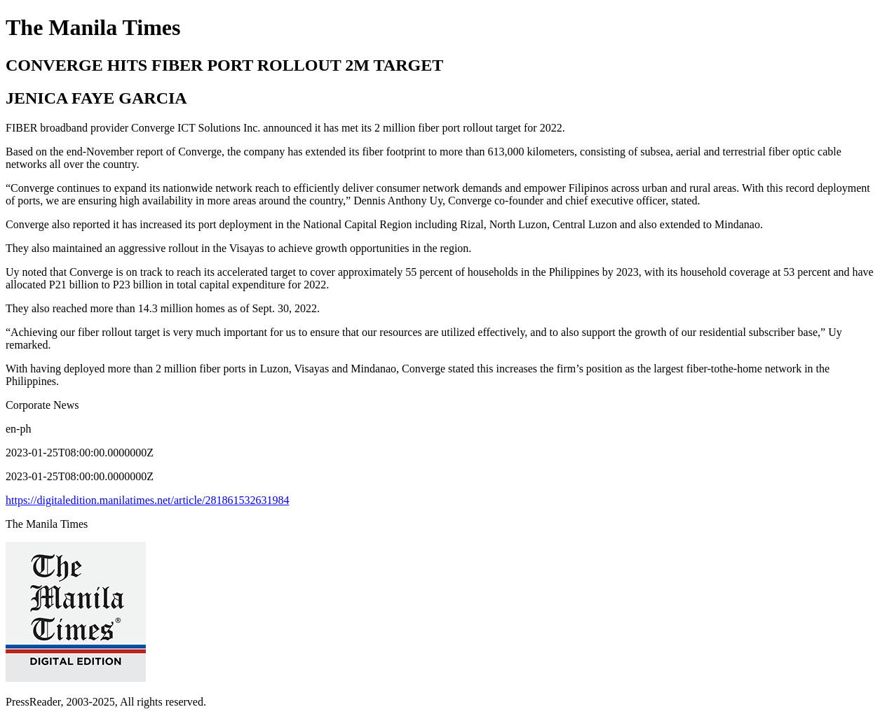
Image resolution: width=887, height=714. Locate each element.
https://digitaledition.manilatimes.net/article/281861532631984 (147, 500)
